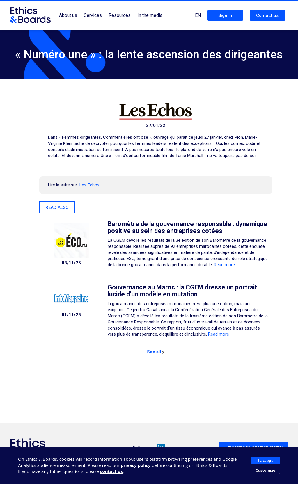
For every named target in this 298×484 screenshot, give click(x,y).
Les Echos (89, 185)
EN (198, 15)
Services (93, 15)
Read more (224, 264)
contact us (111, 471)
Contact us (267, 15)
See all (155, 352)
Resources (120, 15)
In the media (149, 15)
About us (68, 15)
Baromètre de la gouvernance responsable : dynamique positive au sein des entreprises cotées (187, 227)
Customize (265, 470)
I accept (265, 460)
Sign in (225, 15)
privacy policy (136, 465)
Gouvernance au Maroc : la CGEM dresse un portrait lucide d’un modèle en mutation (182, 291)
